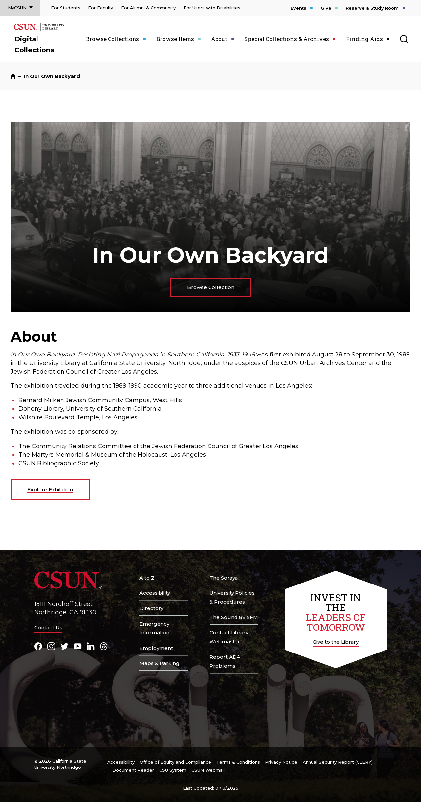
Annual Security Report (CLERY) (338, 762)
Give (326, 8)
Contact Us (48, 627)
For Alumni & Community (148, 7)
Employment (156, 648)
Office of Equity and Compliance (175, 762)
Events (298, 8)
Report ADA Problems (225, 661)
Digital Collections (34, 44)
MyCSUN (17, 7)
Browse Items (175, 39)
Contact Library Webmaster (229, 637)
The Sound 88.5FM (234, 617)
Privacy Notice (281, 762)
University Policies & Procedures (232, 597)
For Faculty (100, 7)
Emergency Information (154, 628)
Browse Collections (112, 39)
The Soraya (224, 578)
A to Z (147, 578)
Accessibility (154, 593)
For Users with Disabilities (212, 7)
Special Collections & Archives (286, 39)
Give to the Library (336, 642)
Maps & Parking (159, 663)
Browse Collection (210, 287)
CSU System (172, 770)
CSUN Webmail (208, 770)
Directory (151, 608)
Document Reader (133, 770)
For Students (65, 7)
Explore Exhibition (50, 489)
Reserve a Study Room (372, 8)
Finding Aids (364, 39)
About (219, 39)
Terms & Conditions (238, 762)
